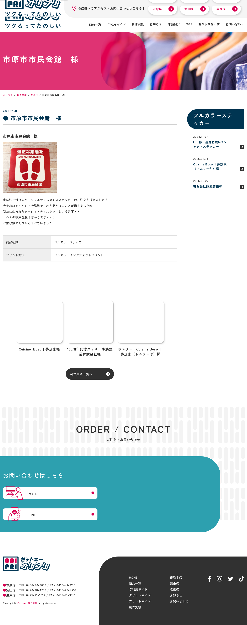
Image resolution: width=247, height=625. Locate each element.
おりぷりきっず (209, 24)
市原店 (157, 9)
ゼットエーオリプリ (26, 558)
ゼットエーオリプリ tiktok (241, 573)
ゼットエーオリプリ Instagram (219, 573)
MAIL (41, 501)
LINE (143, 501)
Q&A (189, 24)
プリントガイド (140, 595)
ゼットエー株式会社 (26, 597)
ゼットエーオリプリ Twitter (230, 573)
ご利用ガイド (116, 24)
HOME (133, 571)
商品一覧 (95, 24)
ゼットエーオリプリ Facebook (209, 573)
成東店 (221, 9)
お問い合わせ (235, 24)
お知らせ (156, 24)
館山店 (189, 9)
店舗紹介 (174, 24)
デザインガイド (140, 589)
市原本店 (176, 571)
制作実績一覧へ (62, 375)
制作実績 (137, 24)
